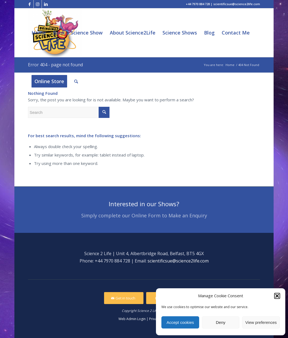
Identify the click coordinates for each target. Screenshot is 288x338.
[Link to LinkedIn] (46, 4)
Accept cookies (180, 322)
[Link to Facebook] (29, 4)
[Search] (76, 81)
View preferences (261, 322)
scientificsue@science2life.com (178, 261)
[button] (277, 296)
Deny (220, 322)
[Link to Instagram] (38, 4)
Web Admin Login (132, 319)
